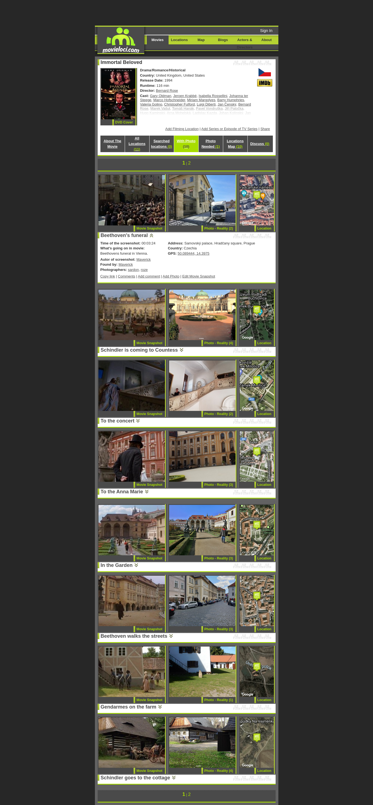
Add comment (149, 276)
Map (201, 40)
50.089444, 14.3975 (193, 253)
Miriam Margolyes (201, 100)
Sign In (266, 30)
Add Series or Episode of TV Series (229, 129)
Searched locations (161, 144)
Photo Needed (210, 144)
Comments (126, 276)
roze (144, 270)
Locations (179, 40)
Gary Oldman (160, 96)
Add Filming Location (182, 129)
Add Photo (171, 276)
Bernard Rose (167, 90)
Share (265, 129)
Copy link (107, 276)
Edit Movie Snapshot (198, 276)
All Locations (137, 143)
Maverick (143, 259)
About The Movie (112, 144)
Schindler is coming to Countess (139, 350)
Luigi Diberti (206, 104)
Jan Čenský (227, 104)
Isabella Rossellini (213, 96)
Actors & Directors (245, 43)
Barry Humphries (230, 100)
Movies (157, 40)
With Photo (186, 144)
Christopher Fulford (179, 104)
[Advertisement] (229, 12)
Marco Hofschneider (169, 100)
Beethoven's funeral (124, 235)
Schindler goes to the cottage (135, 777)
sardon (133, 270)
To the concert (118, 421)
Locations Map (235, 144)
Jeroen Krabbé (185, 96)
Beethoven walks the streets (134, 636)
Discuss (259, 144)
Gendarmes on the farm (128, 707)
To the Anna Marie (122, 491)
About (266, 40)
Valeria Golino (151, 104)
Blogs (223, 40)
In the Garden (117, 565)
